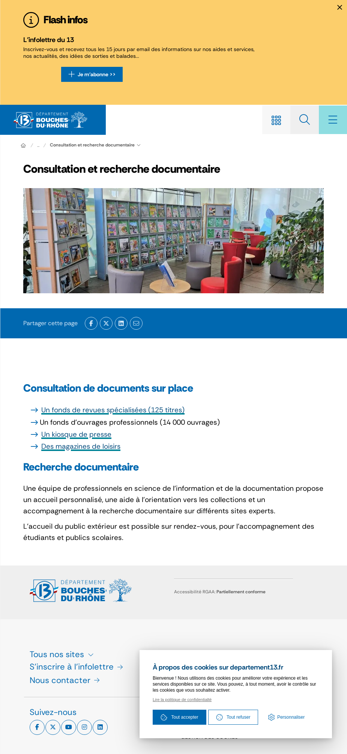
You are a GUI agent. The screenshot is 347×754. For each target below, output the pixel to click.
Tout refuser (233, 717)
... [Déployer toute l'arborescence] (38, 146)
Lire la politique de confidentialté (182, 700)
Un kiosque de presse (77, 435)
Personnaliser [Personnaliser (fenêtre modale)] (291, 717)
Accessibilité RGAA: (220, 592)
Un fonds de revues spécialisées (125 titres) (114, 410)
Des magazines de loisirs (82, 447)
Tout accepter (179, 717)
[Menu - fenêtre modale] (332, 120)
